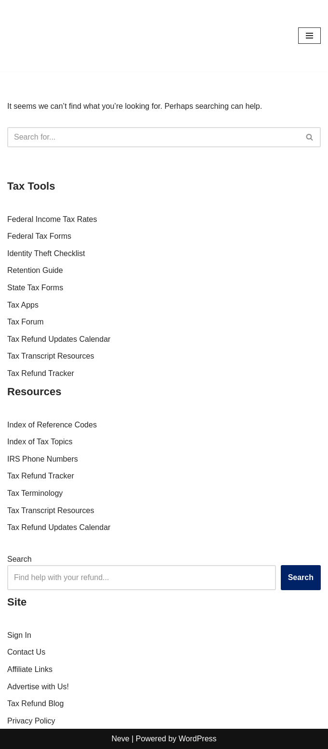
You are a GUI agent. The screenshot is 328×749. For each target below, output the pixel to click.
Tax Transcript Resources (50, 356)
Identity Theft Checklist (46, 253)
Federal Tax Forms (39, 236)
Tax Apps (23, 305)
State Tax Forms (35, 288)
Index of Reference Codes (52, 425)
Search (19, 559)
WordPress (198, 739)
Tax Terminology (35, 493)
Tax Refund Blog (35, 703)
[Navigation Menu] (309, 35)
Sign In (19, 635)
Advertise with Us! (38, 687)
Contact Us (26, 652)
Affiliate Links (29, 669)
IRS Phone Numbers (42, 459)
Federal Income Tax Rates (52, 219)
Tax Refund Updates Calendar (58, 339)
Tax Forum (25, 322)
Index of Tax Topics (40, 442)
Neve (120, 739)
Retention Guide (35, 270)
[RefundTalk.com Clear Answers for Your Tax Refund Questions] (36, 36)
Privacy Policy (31, 721)
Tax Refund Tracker (40, 373)
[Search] (153, 137)
